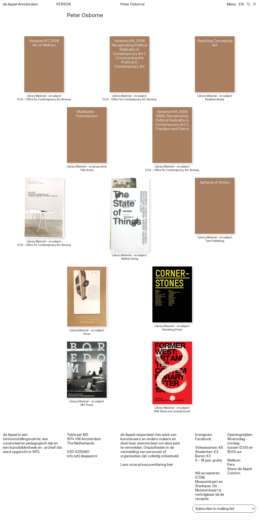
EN (241, 4)
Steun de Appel (239, 468)
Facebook (203, 439)
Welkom (234, 460)
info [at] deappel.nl (82, 456)
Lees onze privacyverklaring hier (146, 464)
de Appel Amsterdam (20, 4)
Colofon (233, 473)
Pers (231, 464)
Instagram (203, 434)
